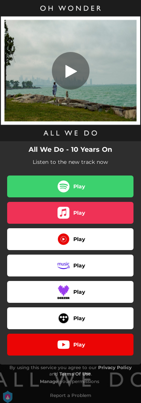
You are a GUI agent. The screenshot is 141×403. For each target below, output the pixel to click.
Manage (49, 381)
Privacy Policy (115, 367)
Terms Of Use (75, 374)
